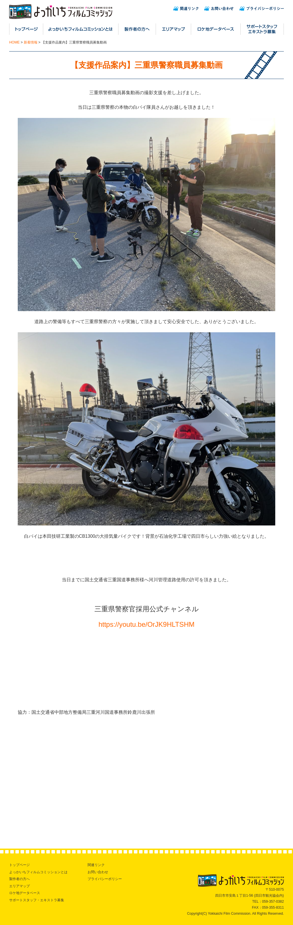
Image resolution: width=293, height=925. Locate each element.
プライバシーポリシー (105, 879)
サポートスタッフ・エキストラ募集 (36, 900)
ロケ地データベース (24, 893)
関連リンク (96, 865)
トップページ (19, 865)
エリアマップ (19, 886)
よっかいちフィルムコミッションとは (38, 872)
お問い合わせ (98, 872)
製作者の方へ (19, 879)
